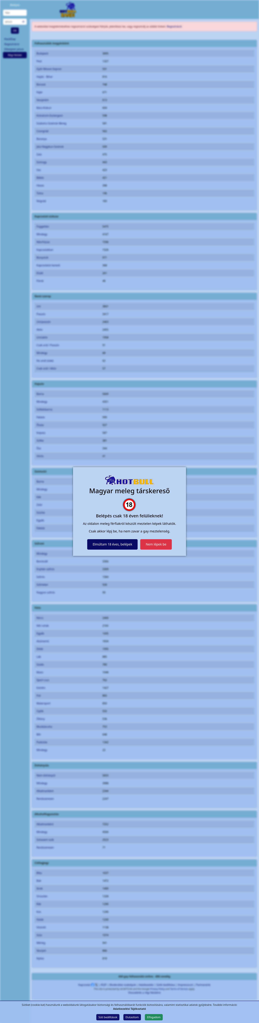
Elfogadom (154, 1017)
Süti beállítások (107, 1017)
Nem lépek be (156, 544)
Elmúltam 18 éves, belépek (112, 544)
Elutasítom (132, 1017)
